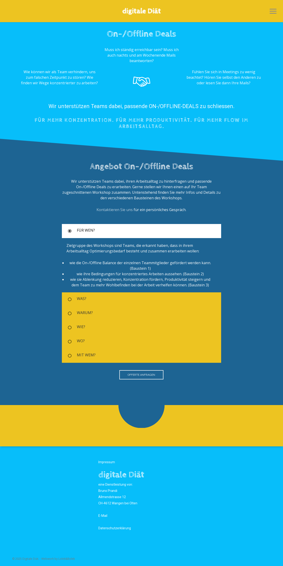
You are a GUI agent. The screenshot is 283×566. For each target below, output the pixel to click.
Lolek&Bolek (66, 559)
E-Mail (102, 516)
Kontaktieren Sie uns (114, 209)
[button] (273, 11)
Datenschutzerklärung (114, 528)
